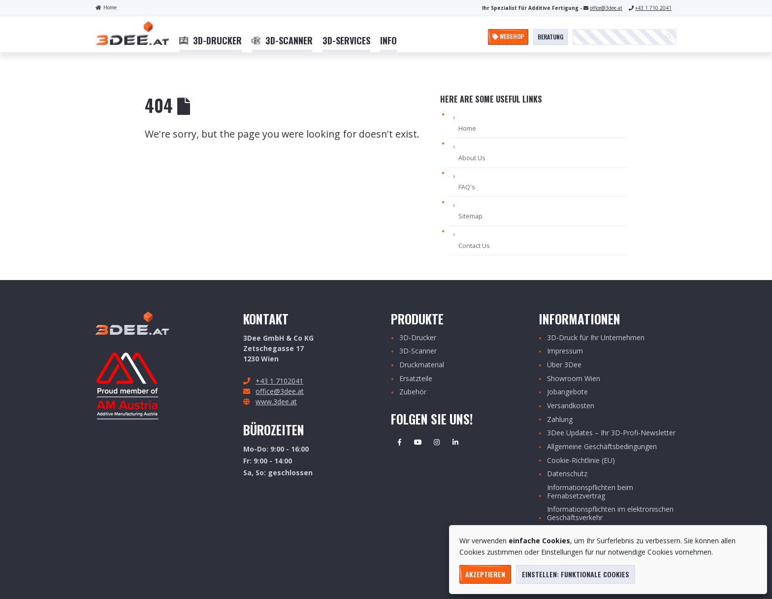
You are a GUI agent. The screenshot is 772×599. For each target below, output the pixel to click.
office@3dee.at (606, 7)
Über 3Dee (564, 365)
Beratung (550, 37)
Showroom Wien (573, 379)
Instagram (436, 442)
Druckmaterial (421, 365)
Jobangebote (567, 392)
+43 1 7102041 (279, 381)
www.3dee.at (276, 401)
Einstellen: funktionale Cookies (575, 574)
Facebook (399, 442)
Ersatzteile (415, 379)
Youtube (418, 442)
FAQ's (466, 187)
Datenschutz (567, 474)
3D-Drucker (417, 338)
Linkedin (455, 442)
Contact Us (474, 246)
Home (106, 7)
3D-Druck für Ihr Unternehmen (595, 338)
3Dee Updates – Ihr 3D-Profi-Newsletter (611, 433)
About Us (471, 158)
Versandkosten (570, 406)
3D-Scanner (418, 351)
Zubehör (412, 392)
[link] (210, 41)
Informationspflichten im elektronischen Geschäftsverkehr (610, 513)
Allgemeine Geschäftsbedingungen (602, 447)
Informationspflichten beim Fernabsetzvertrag (590, 492)
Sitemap (470, 216)
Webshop (508, 36)
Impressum (565, 351)
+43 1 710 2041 (653, 7)
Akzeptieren (485, 574)
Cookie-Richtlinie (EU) (581, 461)
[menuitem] (210, 41)
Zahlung (560, 420)
